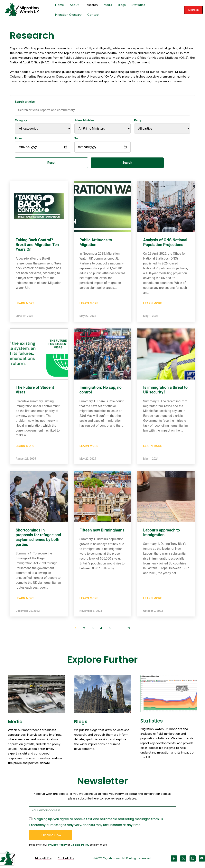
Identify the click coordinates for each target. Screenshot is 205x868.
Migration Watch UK (29, 10)
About (74, 5)
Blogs (122, 5)
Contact (93, 14)
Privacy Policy (57, 844)
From (18, 138)
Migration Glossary (68, 14)
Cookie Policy (80, 844)
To (76, 138)
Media (108, 5)
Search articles (25, 101)
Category (21, 120)
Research (91, 5)
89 (128, 628)
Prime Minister (84, 120)
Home (59, 5)
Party (137, 120)
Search (82, 163)
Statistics (138, 5)
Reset (36, 163)
